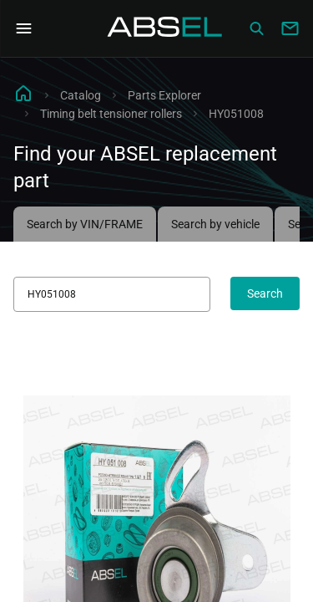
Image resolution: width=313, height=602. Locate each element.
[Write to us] (290, 28)
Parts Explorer (164, 95)
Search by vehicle (215, 224)
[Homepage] (165, 28)
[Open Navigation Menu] (23, 28)
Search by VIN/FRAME (85, 224)
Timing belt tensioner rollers (111, 113)
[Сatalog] (256, 28)
